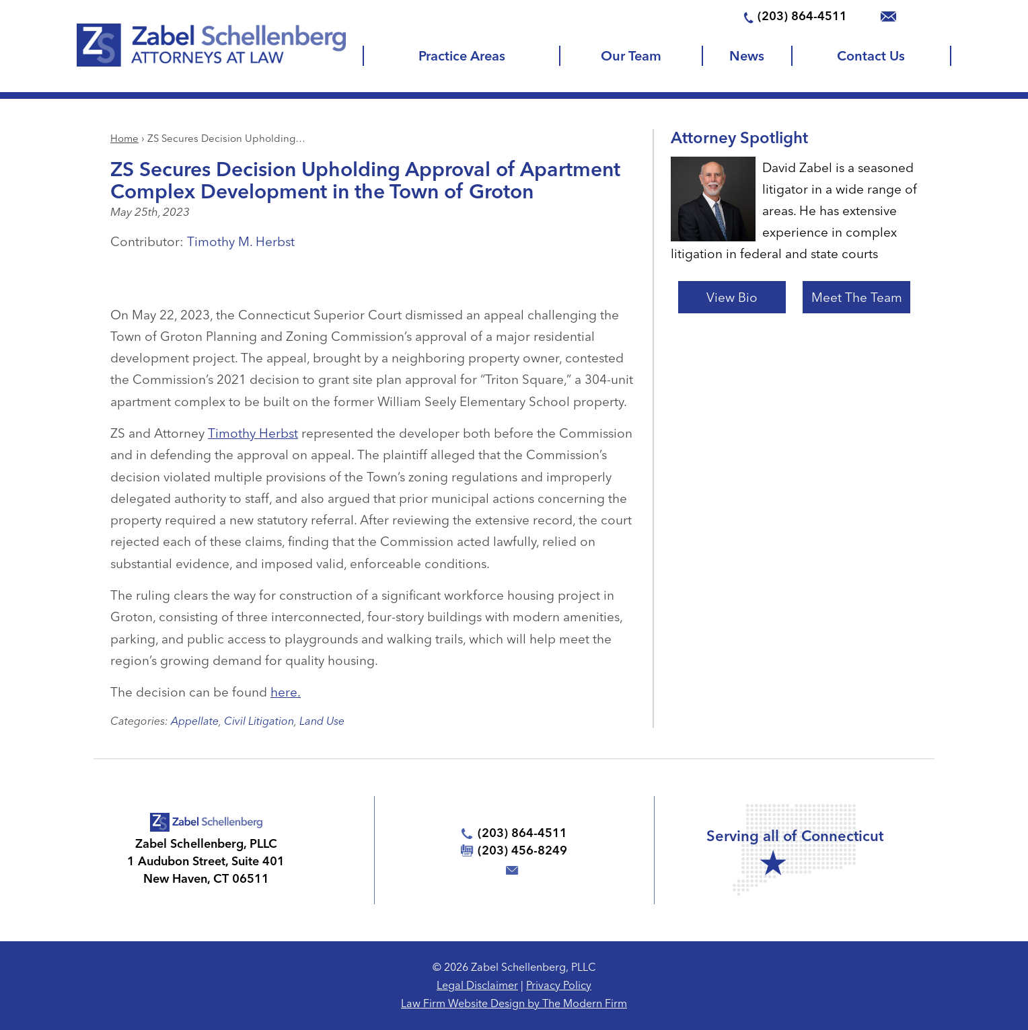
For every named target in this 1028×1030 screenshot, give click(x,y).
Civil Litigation (259, 720)
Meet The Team (856, 297)
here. (285, 692)
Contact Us (871, 55)
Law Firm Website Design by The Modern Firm (514, 1003)
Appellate (195, 720)
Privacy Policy (558, 985)
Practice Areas (461, 55)
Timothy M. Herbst (241, 241)
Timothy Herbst (253, 433)
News (746, 55)
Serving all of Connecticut (794, 835)
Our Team (631, 55)
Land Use (321, 720)
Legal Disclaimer (477, 985)
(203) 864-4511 (802, 16)
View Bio (732, 297)
